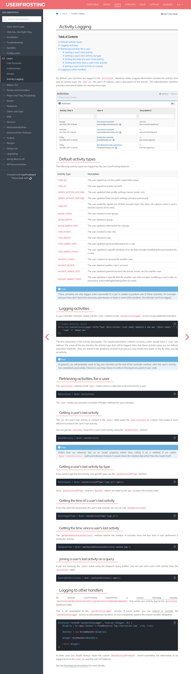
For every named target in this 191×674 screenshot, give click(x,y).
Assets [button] (8, 101)
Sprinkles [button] (9, 48)
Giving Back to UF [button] (13, 159)
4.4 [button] (180, 4)
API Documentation (14, 164)
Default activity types (71, 41)
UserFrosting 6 (28, 174)
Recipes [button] (8, 143)
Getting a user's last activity (79, 52)
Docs (117, 4)
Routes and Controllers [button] (16, 90)
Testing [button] (8, 138)
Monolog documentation (76, 660)
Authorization (13, 68)
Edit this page (169, 14)
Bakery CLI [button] (10, 85)
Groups (10, 73)
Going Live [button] (9, 148)
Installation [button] (10, 37)
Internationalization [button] (14, 127)
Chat (143, 4)
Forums (130, 4)
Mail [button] (6, 117)
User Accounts (14, 63)
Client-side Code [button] (12, 111)
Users (65, 13)
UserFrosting (25, 4)
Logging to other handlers (73, 69)
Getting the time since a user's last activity (86, 62)
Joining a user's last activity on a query (84, 66)
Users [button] (7, 58)
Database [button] (9, 106)
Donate (167, 4)
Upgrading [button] (10, 154)
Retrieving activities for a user (75, 48)
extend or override (162, 606)
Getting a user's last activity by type (83, 55)
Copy (175, 321)
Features (93, 4)
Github (154, 4)
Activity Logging (15, 79)
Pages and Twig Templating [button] (18, 95)
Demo (106, 4)
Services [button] (8, 122)
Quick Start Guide (13, 27)
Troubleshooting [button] (12, 42)
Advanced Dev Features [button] (16, 133)
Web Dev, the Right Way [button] (17, 32)
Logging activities (69, 45)
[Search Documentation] (21, 19)
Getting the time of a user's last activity (84, 59)
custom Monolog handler (157, 593)
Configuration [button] (11, 53)
